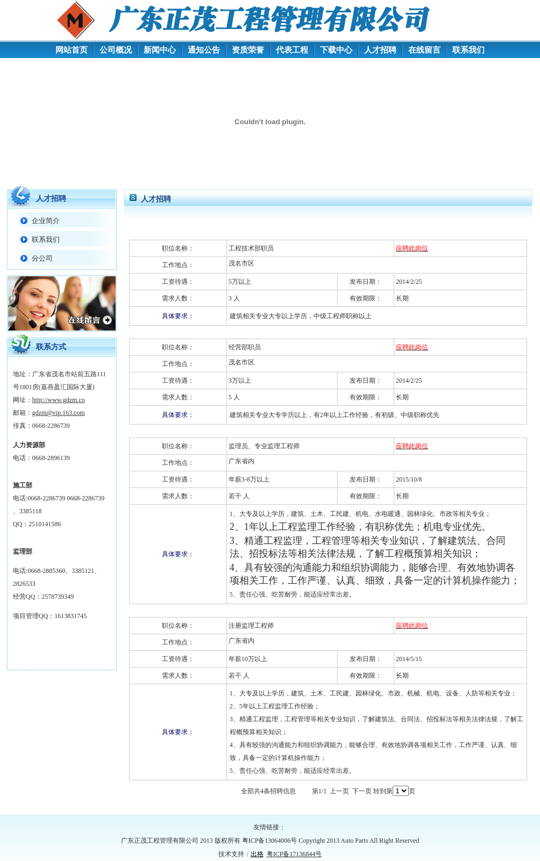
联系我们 (468, 50)
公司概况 (116, 50)
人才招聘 (380, 50)
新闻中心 (160, 50)
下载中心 (336, 50)
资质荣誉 (248, 50)
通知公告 (204, 50)
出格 (257, 854)
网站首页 (71, 50)
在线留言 (424, 50)
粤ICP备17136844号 (294, 854)
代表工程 (292, 50)
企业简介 (46, 221)
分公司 (42, 258)
